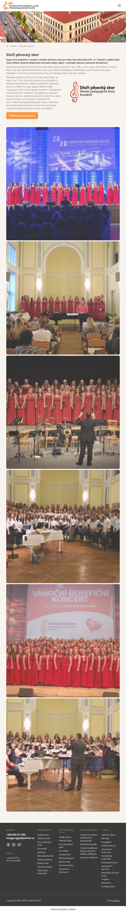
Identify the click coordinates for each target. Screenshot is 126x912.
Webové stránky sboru (22, 116)
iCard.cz (116, 900)
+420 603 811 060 (15, 834)
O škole (14, 46)
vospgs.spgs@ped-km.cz (20, 838)
